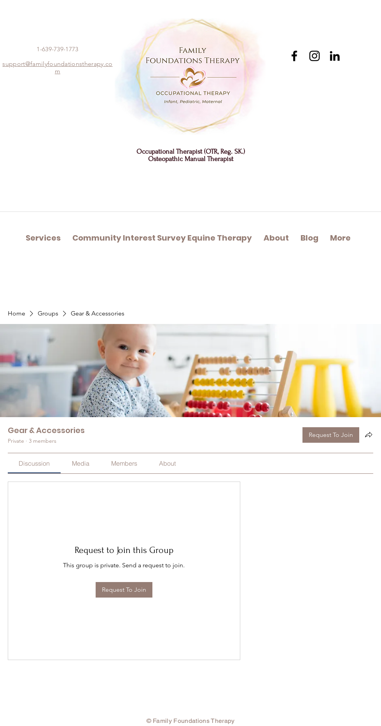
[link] (34, 463)
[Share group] (368, 434)
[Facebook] (294, 56)
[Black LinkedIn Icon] (335, 56)
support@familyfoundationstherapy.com (57, 67)
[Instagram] (315, 56)
